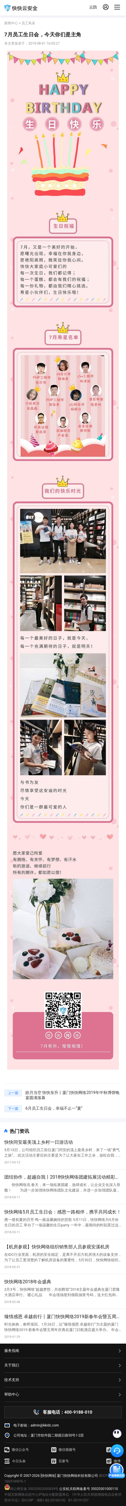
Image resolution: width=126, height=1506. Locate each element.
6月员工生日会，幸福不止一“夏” (54, 1108)
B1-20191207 (78, 1500)
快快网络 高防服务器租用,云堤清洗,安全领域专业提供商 (20, 8)
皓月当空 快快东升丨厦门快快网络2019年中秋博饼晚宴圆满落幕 (72, 1095)
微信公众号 (16, 1449)
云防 (93, 7)
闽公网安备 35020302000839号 (31, 1489)
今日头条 (15, 1461)
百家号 (60, 1461)
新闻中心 (11, 23)
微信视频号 (63, 1449)
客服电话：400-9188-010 (67, 1412)
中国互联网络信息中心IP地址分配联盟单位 (36, 1495)
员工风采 (28, 23)
